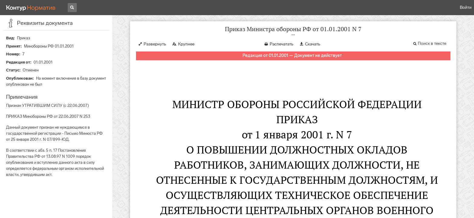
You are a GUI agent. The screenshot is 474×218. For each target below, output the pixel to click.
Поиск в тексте (432, 43)
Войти (466, 7)
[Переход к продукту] (31, 7)
